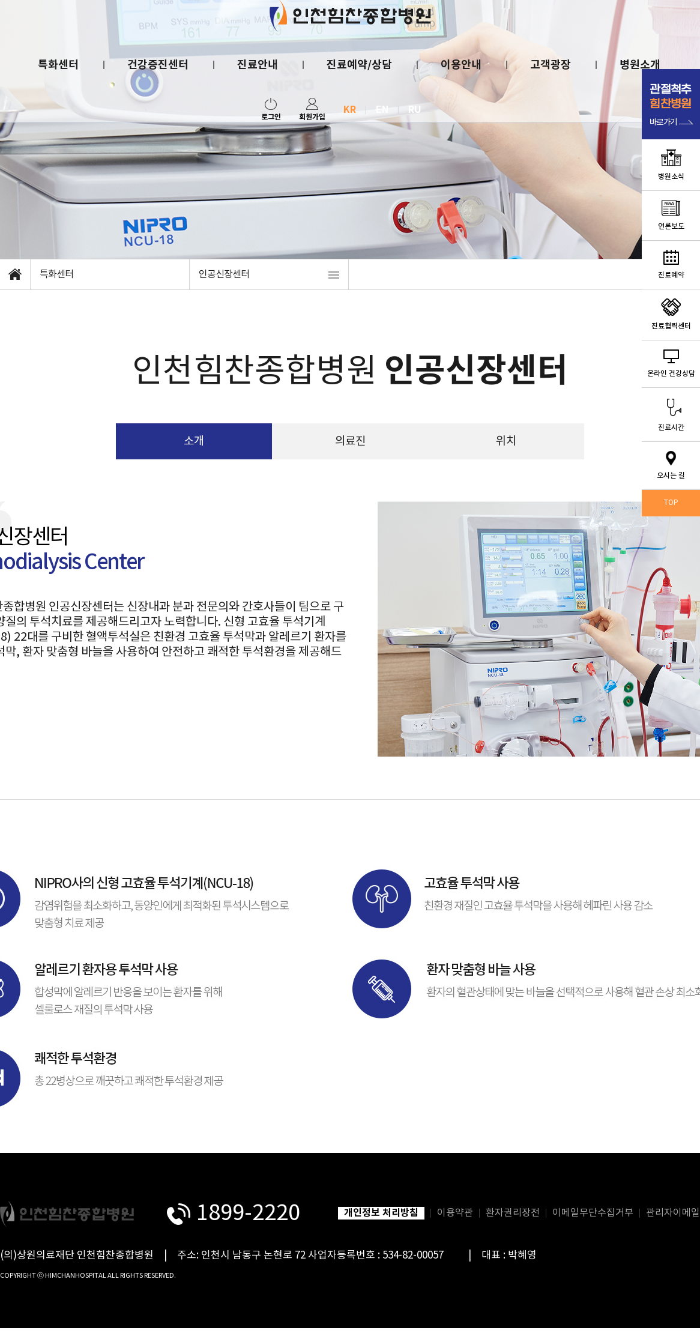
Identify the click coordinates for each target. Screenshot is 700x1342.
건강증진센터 (158, 64)
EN (382, 110)
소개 (194, 441)
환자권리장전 (513, 1212)
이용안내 (461, 64)
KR (349, 110)
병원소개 (640, 64)
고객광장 (550, 64)
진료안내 (257, 64)
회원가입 (312, 109)
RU (414, 110)
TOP (671, 503)
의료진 (350, 441)
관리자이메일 (673, 1212)
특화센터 (58, 64)
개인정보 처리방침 (381, 1213)
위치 (506, 441)
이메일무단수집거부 (592, 1212)
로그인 (271, 109)
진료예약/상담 (359, 64)
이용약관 (455, 1212)
